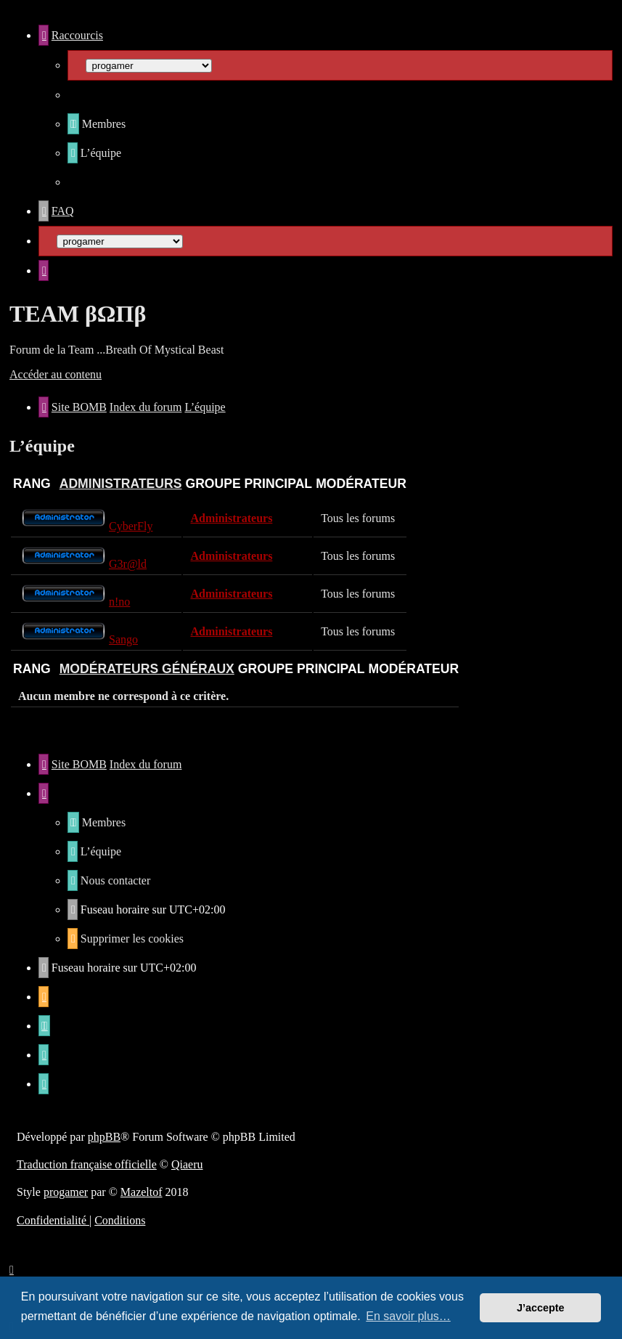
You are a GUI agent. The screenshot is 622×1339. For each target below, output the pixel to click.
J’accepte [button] (541, 1308)
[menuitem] (96, 124)
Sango (123, 639)
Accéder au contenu (55, 374)
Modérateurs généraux (147, 669)
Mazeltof (141, 1192)
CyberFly (130, 526)
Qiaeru (187, 1164)
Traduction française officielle (87, 1164)
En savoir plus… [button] (408, 1316)
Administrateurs (121, 483)
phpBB (104, 1137)
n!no (119, 601)
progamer (66, 1192)
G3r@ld (128, 564)
